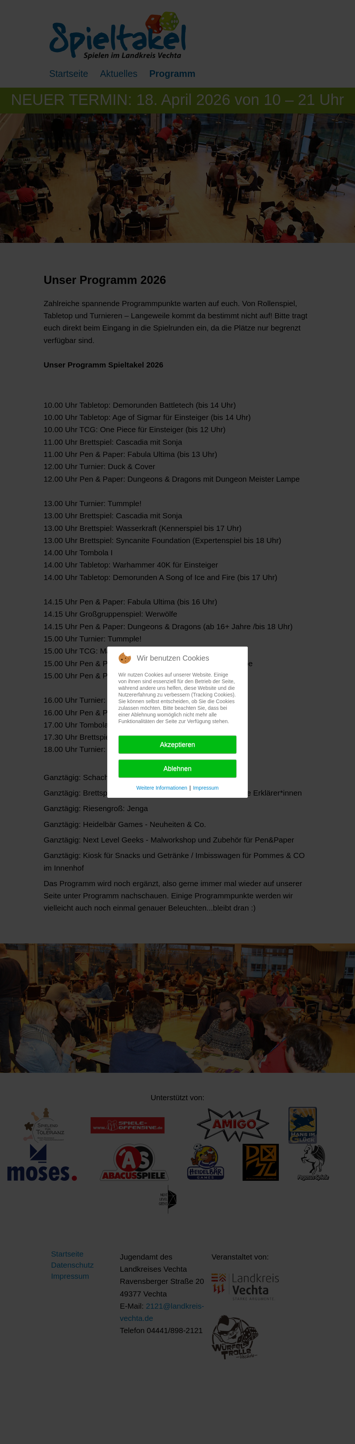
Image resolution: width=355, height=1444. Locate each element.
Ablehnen (177, 768)
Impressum (206, 788)
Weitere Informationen (161, 788)
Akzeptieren (177, 744)
